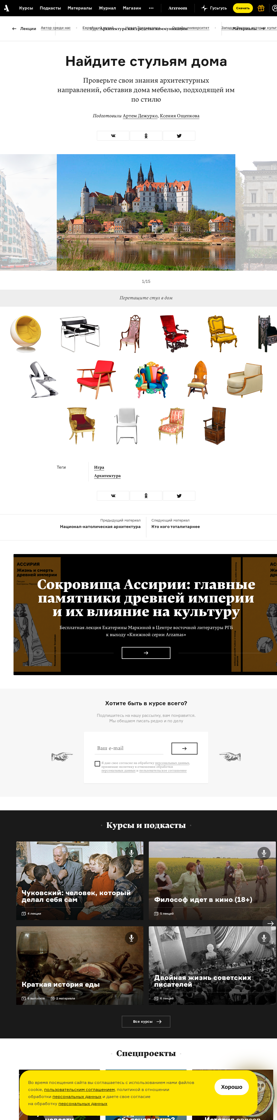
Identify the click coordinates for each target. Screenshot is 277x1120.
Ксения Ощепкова (179, 116)
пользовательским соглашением (79, 1089)
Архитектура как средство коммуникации (138, 28)
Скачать (243, 8)
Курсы (26, 8)
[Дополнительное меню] (151, 8)
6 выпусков (36, 998)
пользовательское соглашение (163, 770)
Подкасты (50, 8)
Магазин (132, 8)
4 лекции (34, 913)
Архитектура (107, 475)
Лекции (28, 28)
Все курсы (143, 1021)
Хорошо (231, 1087)
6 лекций (167, 998)
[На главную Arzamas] (6, 8)
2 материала (65, 998)
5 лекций (167, 913)
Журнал (107, 8)
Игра (99, 467)
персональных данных (76, 1096)
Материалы (244, 28)
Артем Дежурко (140, 116)
